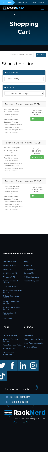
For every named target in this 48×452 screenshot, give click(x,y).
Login (21, 55)
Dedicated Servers (11, 286)
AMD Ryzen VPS (10, 273)
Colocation (7, 318)
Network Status (31, 347)
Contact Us (29, 273)
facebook (12, 361)
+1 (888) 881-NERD (18, 402)
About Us (28, 265)
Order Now (37, 119)
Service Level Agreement (8, 353)
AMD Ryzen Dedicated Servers (12, 291)
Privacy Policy (8, 349)
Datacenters (29, 269)
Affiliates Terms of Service (10, 340)
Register (29, 55)
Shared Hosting (9, 261)
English (14, 55)
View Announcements (33, 343)
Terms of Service (10, 335)
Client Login (29, 335)
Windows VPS (9, 277)
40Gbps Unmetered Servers (11, 308)
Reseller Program (31, 281)
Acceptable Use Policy (12, 345)
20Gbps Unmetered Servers (11, 302)
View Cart (40, 55)
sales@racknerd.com (19, 397)
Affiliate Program (31, 277)
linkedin (21, 361)
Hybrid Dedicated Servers (10, 282)
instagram (33, 361)
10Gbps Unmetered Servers (11, 297)
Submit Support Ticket (33, 339)
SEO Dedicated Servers (9, 314)
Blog (26, 261)
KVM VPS (7, 269)
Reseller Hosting (9, 265)
